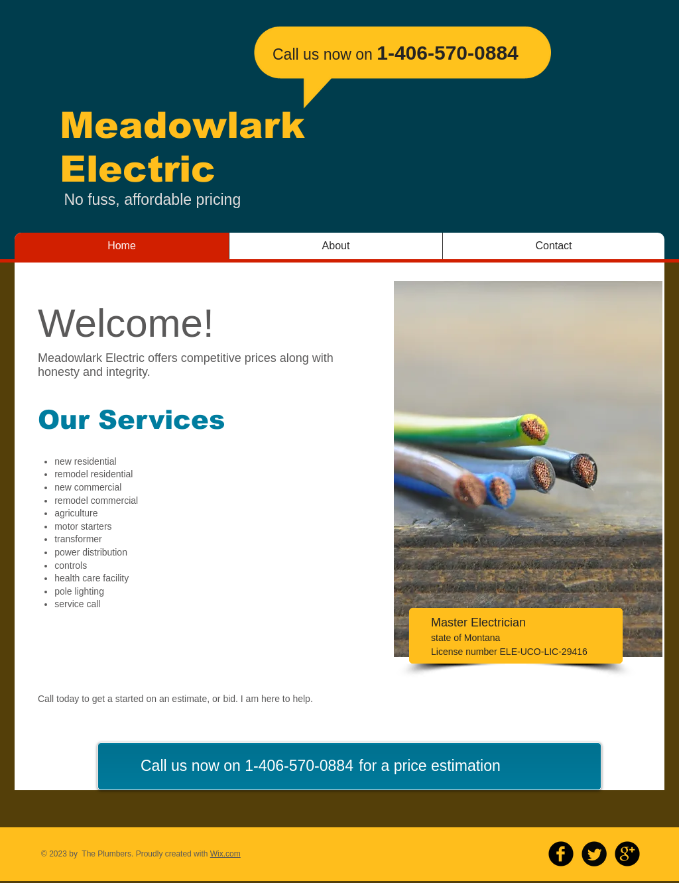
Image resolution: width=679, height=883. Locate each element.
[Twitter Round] (594, 853)
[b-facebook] (561, 853)
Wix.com (225, 853)
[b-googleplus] (627, 853)
